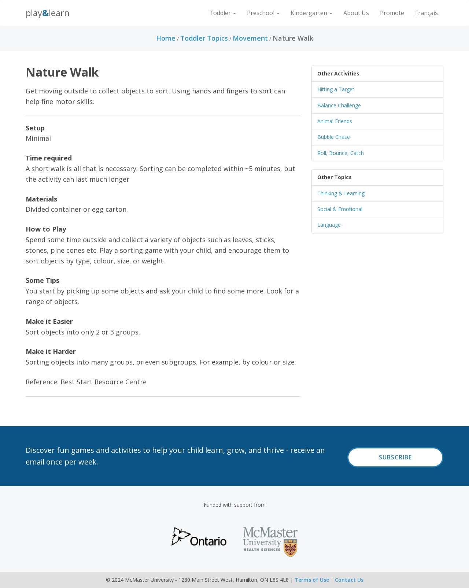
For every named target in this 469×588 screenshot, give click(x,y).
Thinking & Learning (341, 193)
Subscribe (395, 457)
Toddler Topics (204, 38)
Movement (250, 38)
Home (166, 38)
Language (329, 224)
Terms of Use (312, 579)
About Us (356, 13)
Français (426, 13)
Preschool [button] (263, 13)
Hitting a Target (335, 89)
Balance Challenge (339, 105)
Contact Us (349, 579)
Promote (392, 13)
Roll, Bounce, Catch (340, 152)
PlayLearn (48, 13)
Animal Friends (334, 121)
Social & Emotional (339, 209)
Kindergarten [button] (311, 13)
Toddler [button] (222, 13)
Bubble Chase (333, 136)
